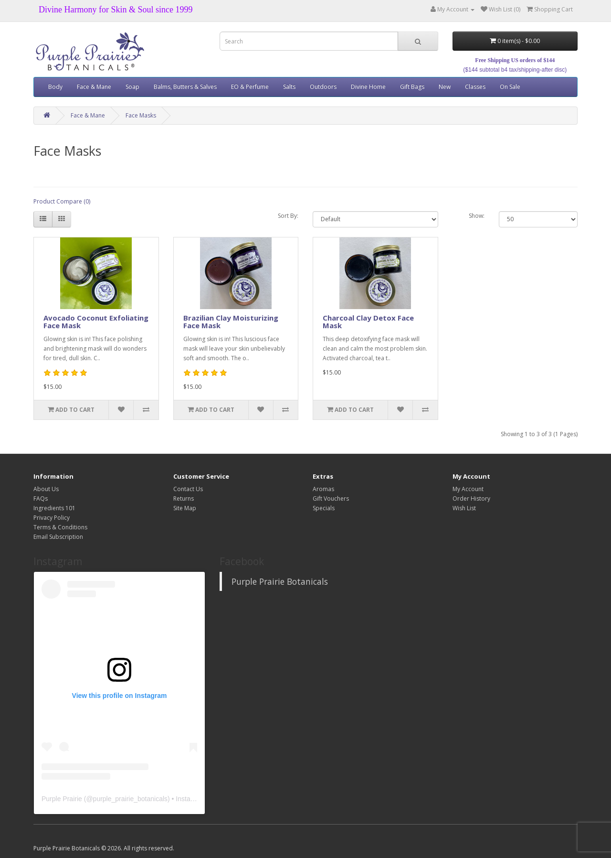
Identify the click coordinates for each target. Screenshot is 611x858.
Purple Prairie (62, 799)
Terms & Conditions (60, 527)
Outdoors (323, 87)
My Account (468, 489)
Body (55, 87)
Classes (475, 87)
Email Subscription (58, 537)
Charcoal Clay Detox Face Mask (368, 322)
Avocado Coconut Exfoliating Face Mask (95, 322)
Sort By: (288, 216)
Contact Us (188, 489)
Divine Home (368, 87)
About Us (46, 489)
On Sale (510, 87)
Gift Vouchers (331, 498)
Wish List (464, 508)
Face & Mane (94, 87)
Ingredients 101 (54, 508)
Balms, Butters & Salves (185, 87)
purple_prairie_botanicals (130, 799)
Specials (324, 508)
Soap (132, 87)
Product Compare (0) (61, 201)
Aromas (323, 489)
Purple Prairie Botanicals (280, 581)
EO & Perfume (250, 87)
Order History (471, 498)
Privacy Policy (51, 518)
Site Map (184, 508)
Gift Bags (412, 87)
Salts (289, 87)
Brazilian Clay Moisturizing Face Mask (230, 322)
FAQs (40, 498)
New (445, 87)
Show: (477, 216)
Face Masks (141, 115)
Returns (183, 498)
